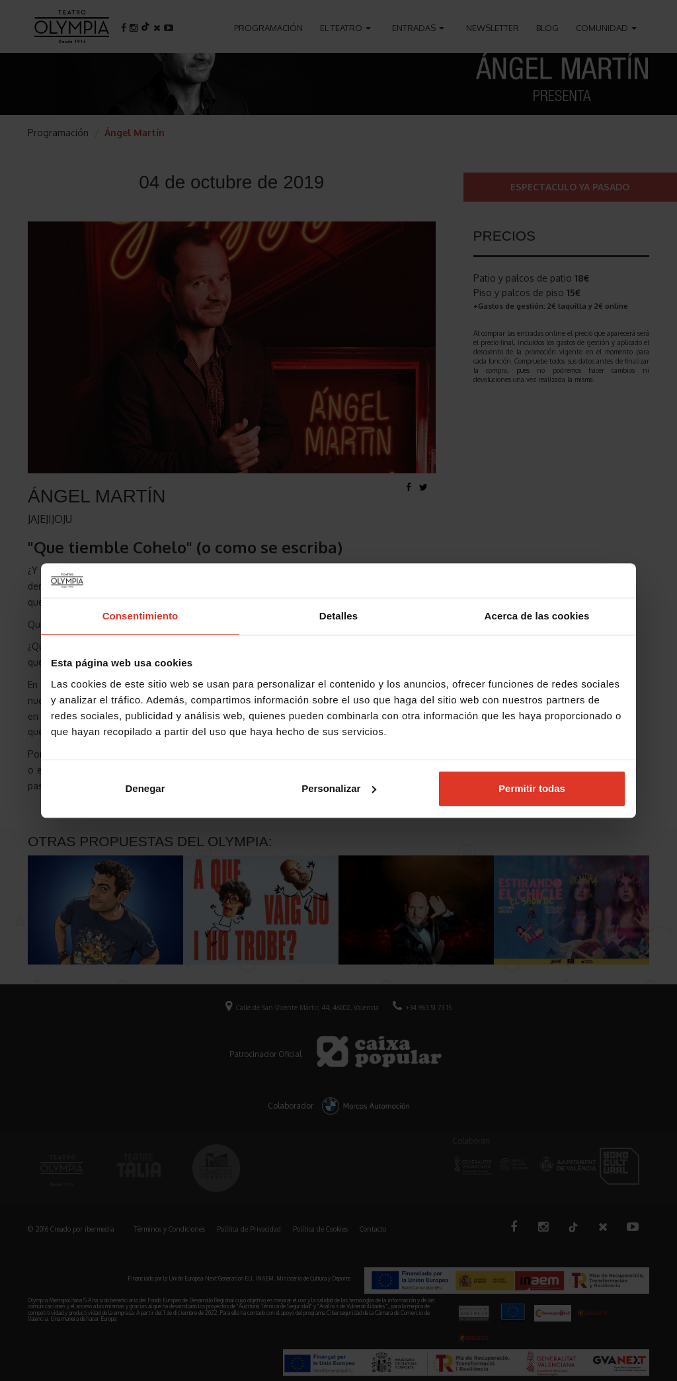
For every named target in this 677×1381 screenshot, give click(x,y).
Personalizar (338, 788)
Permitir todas (531, 788)
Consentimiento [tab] (140, 615)
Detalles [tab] (338, 615)
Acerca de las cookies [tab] (537, 615)
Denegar (145, 788)
